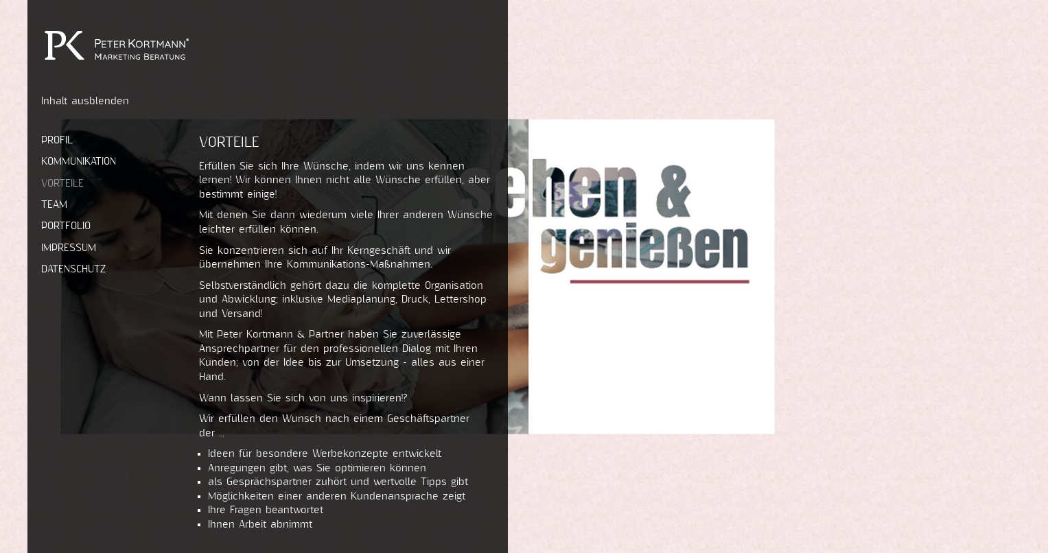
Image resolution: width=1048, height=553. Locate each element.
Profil (57, 140)
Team (54, 205)
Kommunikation (78, 161)
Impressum (68, 248)
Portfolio (66, 226)
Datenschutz (73, 269)
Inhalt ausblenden (85, 101)
